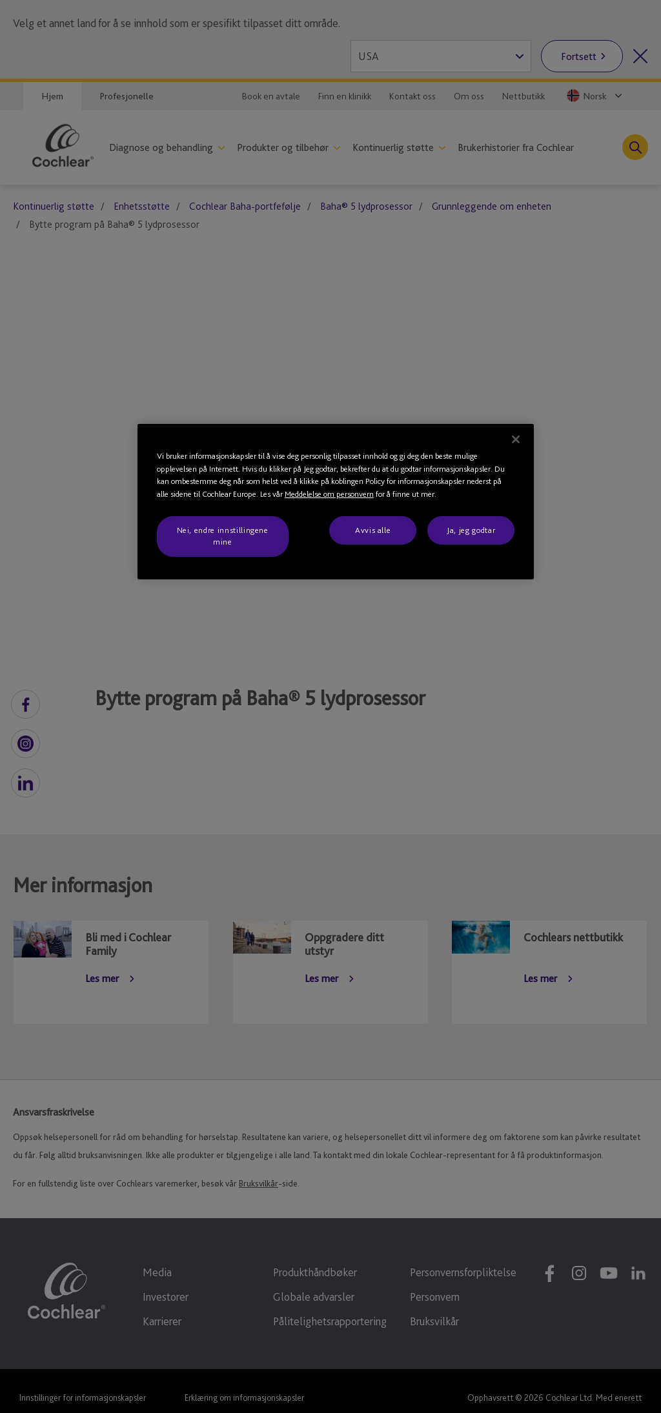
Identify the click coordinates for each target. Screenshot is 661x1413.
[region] (335, 501)
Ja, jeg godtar (471, 530)
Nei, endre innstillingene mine (223, 535)
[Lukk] (516, 439)
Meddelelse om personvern (329, 494)
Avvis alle (373, 530)
